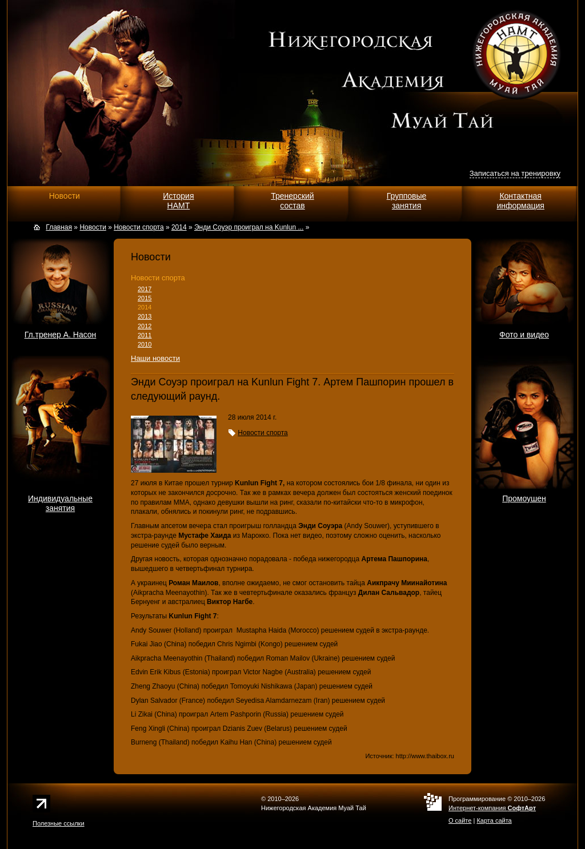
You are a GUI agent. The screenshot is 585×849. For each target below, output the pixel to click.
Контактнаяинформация (520, 200)
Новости (64, 195)
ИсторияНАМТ (178, 200)
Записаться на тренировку (515, 173)
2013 (144, 316)
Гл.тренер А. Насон (61, 334)
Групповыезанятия (407, 200)
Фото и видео (524, 334)
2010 (144, 344)
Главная (59, 227)
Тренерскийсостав (292, 200)
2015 (144, 298)
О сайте (459, 820)
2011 (144, 335)
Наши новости (155, 358)
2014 (144, 307)
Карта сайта (493, 820)
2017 (144, 288)
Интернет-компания (492, 807)
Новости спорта (158, 277)
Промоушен (524, 498)
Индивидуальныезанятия (60, 503)
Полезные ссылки (59, 823)
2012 (144, 326)
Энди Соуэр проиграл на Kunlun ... (248, 227)
